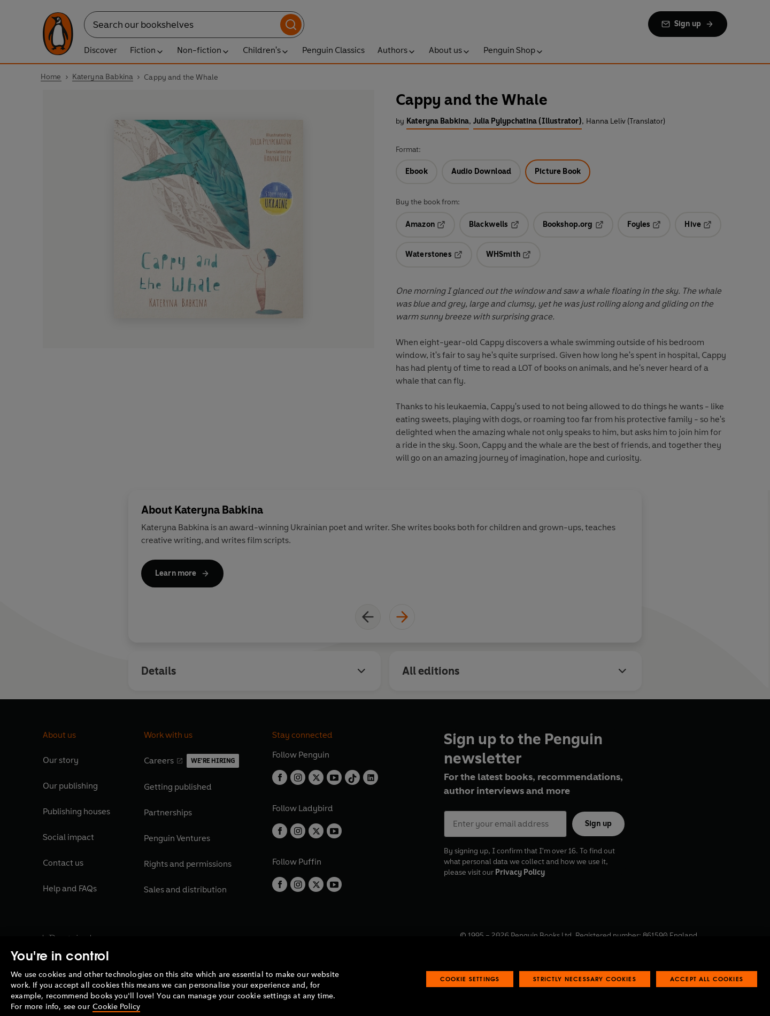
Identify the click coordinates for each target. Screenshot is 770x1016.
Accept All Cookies (706, 994)
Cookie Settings (470, 994)
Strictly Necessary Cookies (584, 994)
